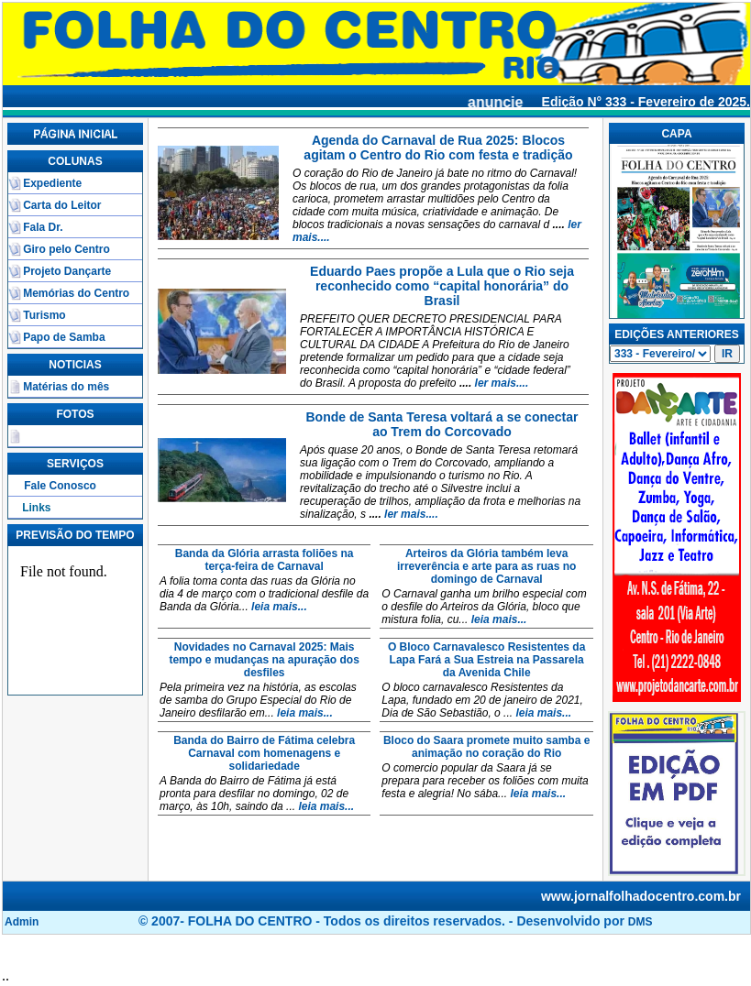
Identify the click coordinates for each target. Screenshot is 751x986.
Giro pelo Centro (66, 249)
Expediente (52, 183)
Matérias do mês (66, 386)
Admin (22, 921)
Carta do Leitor (62, 205)
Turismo (44, 315)
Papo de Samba (64, 337)
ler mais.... (499, 383)
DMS (640, 921)
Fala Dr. (42, 227)
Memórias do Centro (76, 293)
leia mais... (279, 606)
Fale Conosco (60, 485)
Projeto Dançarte (67, 271)
